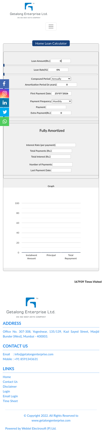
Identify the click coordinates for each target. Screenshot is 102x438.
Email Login (10, 396)
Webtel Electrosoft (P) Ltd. (39, 428)
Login (6, 391)
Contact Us (10, 381)
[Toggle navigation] (51, 26)
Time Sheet (10, 401)
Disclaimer (10, 386)
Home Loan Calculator (51, 43)
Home (7, 377)
